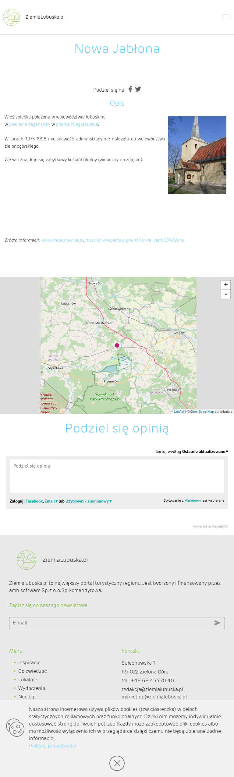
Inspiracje (29, 662)
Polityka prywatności (52, 746)
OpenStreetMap (202, 411)
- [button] (226, 294)
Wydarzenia (31, 688)
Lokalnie (27, 679)
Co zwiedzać (32, 671)
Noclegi (27, 697)
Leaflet (179, 411)
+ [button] (226, 285)
